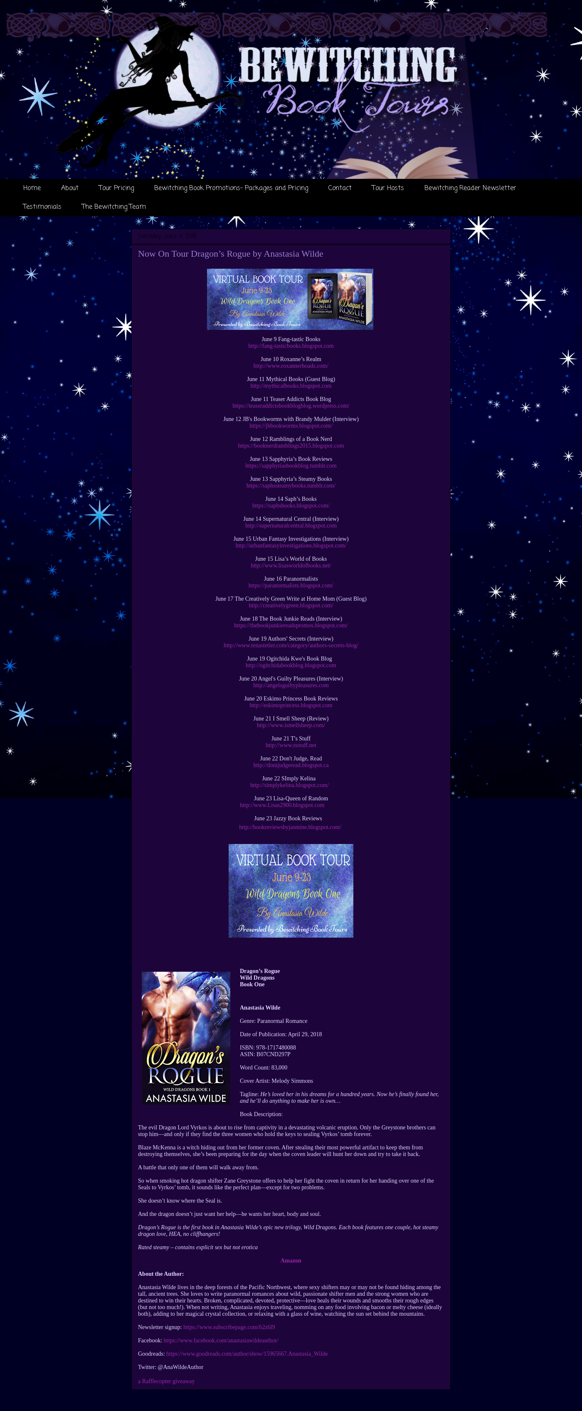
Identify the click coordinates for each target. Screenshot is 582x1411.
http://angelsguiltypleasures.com (291, 685)
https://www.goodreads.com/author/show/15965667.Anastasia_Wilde (247, 1354)
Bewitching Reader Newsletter (470, 188)
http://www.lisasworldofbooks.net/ (291, 565)
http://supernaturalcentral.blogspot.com (291, 525)
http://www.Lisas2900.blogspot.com (282, 805)
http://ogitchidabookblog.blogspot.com (291, 665)
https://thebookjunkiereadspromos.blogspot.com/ (291, 625)
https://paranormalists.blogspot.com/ (291, 585)
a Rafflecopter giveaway (166, 1381)
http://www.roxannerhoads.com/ (291, 366)
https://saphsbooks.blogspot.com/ (291, 506)
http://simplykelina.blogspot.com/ (289, 785)
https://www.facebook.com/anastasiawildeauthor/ (221, 1340)
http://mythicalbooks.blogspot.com (290, 386)
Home (32, 188)
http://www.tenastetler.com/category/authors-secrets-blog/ (291, 645)
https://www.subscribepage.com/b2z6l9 (229, 1327)
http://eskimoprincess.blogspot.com (290, 705)
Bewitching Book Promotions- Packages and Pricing (231, 188)
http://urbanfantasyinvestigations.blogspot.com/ (291, 545)
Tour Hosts (388, 188)
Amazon (291, 1261)
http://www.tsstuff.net (291, 745)
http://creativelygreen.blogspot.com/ (291, 605)
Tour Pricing (116, 188)
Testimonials (42, 207)
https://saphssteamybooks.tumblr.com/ (291, 486)
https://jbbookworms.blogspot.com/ (290, 426)
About (70, 188)
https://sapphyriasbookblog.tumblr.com (290, 466)
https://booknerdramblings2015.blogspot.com (291, 446)
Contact (340, 188)
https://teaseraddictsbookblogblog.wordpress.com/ (291, 406)
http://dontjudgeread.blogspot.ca (290, 765)
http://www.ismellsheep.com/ (291, 725)
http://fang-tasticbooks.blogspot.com (290, 346)
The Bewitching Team (114, 207)
